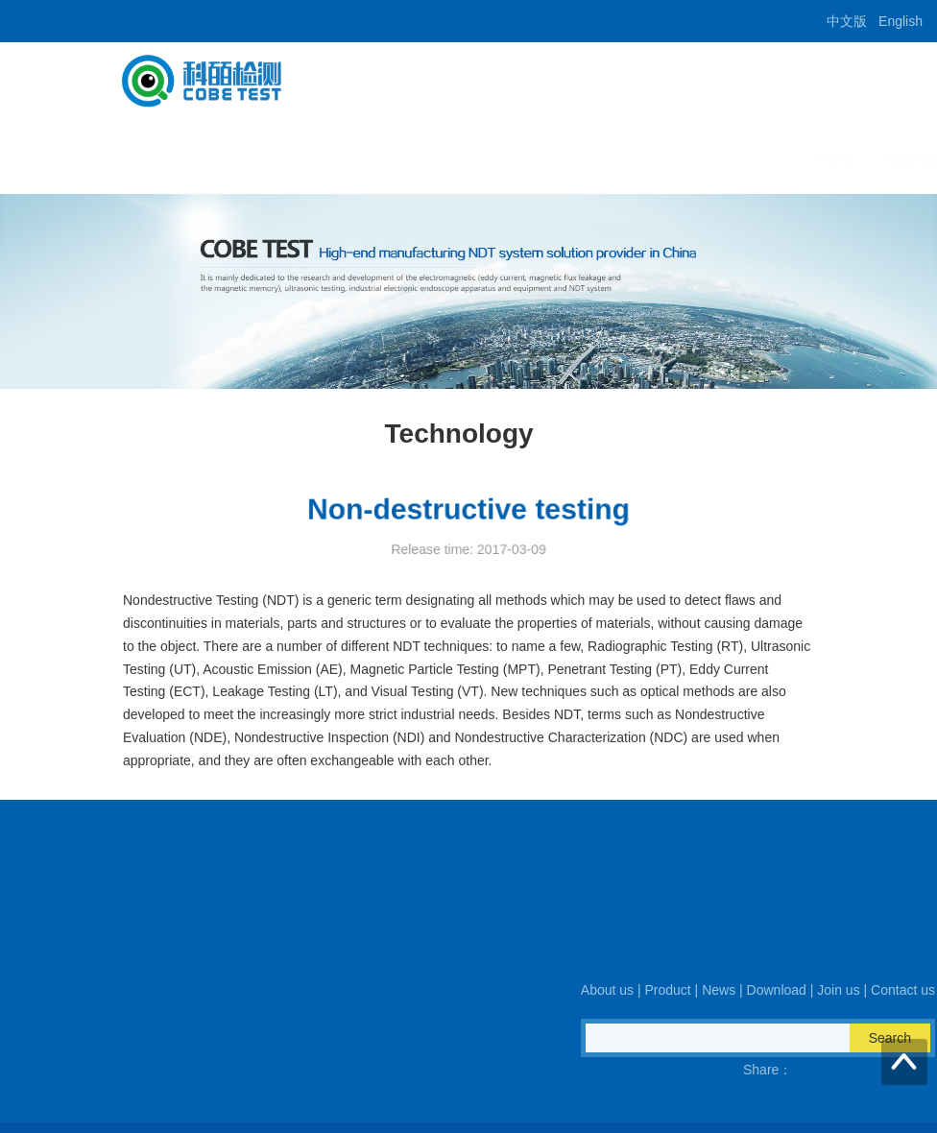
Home (330, 157)
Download (627, 157)
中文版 (847, 21)
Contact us (789, 157)
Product (482, 157)
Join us (706, 157)
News (551, 157)
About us (403, 157)
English (900, 21)
